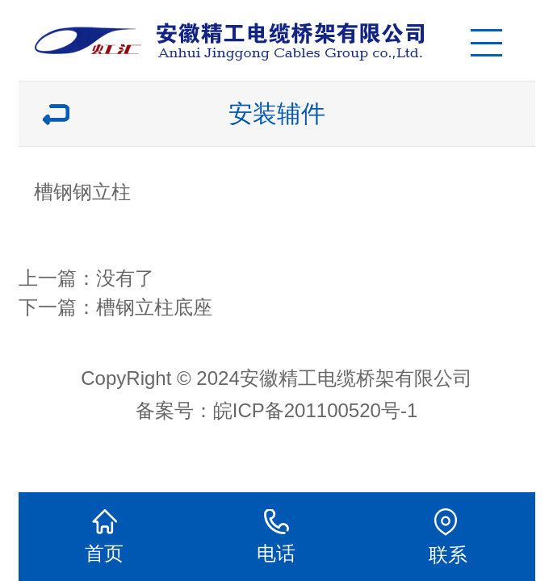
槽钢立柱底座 (154, 307)
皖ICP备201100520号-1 (315, 410)
